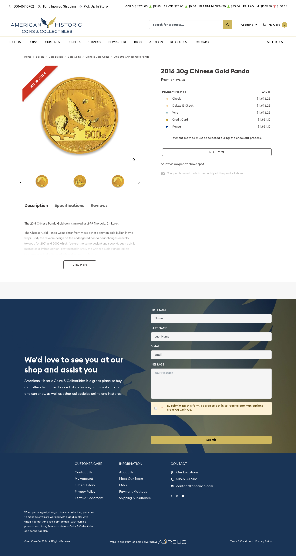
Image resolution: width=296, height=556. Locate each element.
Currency (52, 42)
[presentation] (179, 425)
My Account (84, 479)
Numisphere (117, 42)
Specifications (69, 205)
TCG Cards (202, 42)
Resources (178, 42)
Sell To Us (275, 42)
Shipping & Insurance (135, 498)
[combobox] (186, 24)
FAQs (123, 485)
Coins (33, 42)
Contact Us (83, 472)
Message (157, 364)
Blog (138, 42)
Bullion (15, 42)
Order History (85, 485)
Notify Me (217, 152)
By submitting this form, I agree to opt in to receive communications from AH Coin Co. (215, 407)
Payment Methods (133, 491)
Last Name (159, 328)
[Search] (227, 24)
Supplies (74, 42)
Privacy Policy (85, 491)
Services (94, 42)
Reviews (99, 205)
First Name (159, 310)
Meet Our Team (131, 479)
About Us (126, 472)
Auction (156, 42)
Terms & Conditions (89, 498)
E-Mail (155, 346)
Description (36, 205)
